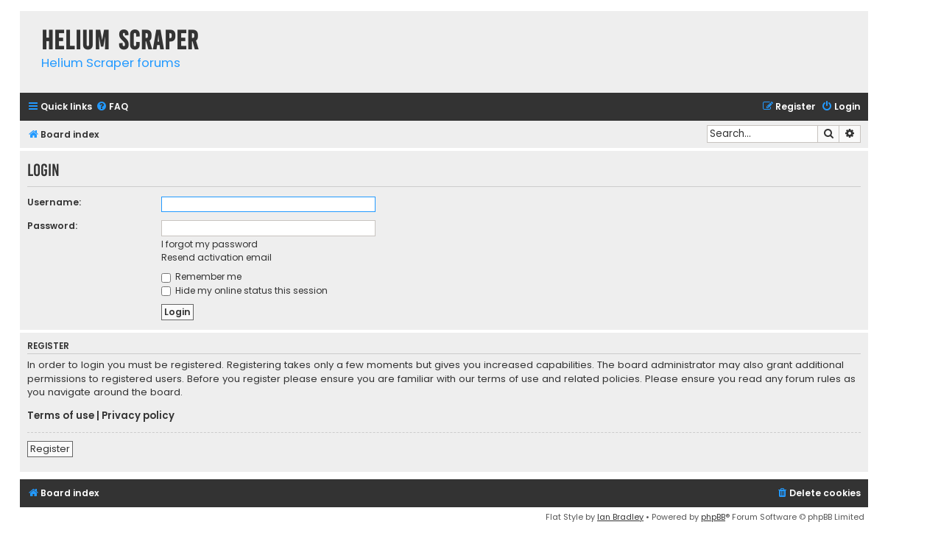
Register (50, 449)
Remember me (201, 276)
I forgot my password (209, 244)
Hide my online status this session (244, 290)
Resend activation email (216, 257)
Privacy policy (138, 416)
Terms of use (60, 416)
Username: (54, 202)
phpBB (713, 517)
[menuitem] (112, 107)
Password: (52, 225)
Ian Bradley (620, 517)
